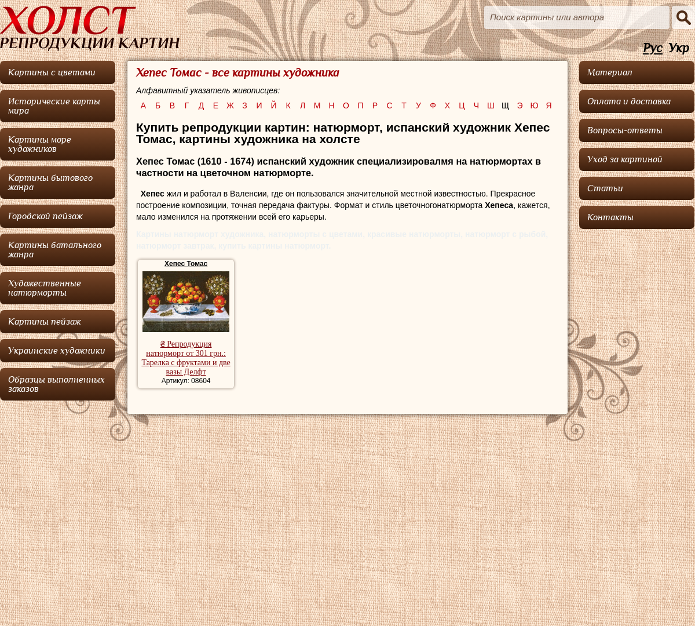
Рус (653, 48)
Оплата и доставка (629, 101)
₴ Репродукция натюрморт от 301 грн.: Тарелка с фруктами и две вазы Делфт (185, 358)
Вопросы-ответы (625, 130)
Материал (609, 72)
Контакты (610, 217)
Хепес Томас (185, 264)
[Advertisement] (637, 409)
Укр (678, 48)
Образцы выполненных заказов (56, 384)
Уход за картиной (625, 159)
